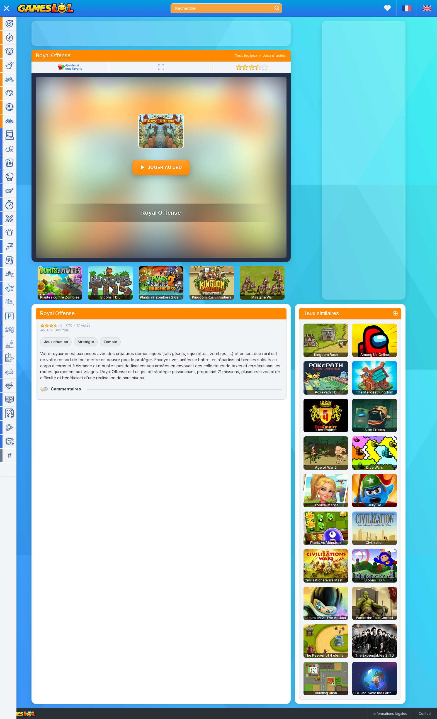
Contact (425, 713)
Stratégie (94, 341)
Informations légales (390, 713)
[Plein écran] (169, 67)
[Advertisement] (169, 33)
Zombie (118, 341)
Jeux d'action (283, 55)
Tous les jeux (254, 55)
